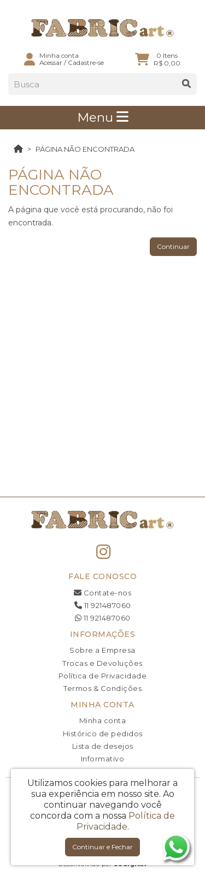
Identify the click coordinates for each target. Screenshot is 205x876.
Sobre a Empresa (102, 650)
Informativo (103, 758)
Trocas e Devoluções (102, 663)
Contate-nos (103, 592)
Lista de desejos (102, 746)
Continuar (173, 246)
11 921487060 (102, 605)
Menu (102, 117)
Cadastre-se (86, 63)
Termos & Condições (102, 688)
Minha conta (102, 720)
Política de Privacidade (102, 675)
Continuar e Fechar (102, 847)
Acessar (50, 63)
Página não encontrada (85, 149)
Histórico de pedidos (103, 733)
